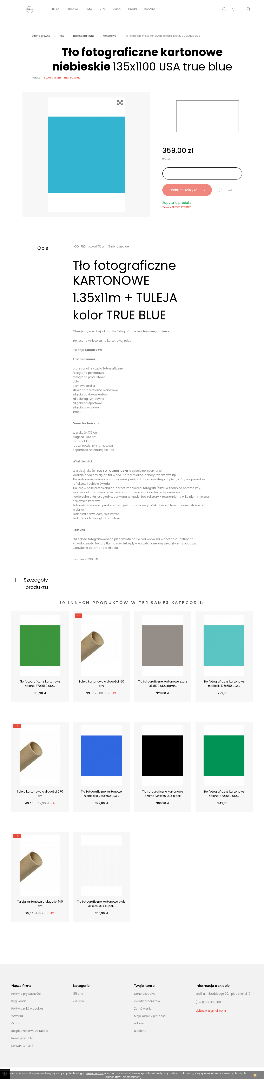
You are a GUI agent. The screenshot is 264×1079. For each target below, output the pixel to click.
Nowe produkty (22, 1038)
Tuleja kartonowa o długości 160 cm (101, 683)
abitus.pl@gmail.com (211, 1011)
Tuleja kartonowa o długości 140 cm (40, 904)
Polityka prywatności (26, 994)
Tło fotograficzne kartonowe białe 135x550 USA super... (101, 904)
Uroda (132, 9)
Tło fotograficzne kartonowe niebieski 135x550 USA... (224, 683)
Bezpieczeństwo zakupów (29, 1031)
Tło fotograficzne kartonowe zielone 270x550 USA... (39, 683)
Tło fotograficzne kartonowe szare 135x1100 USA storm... (162, 683)
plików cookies (94, 1073)
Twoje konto (144, 986)
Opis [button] (42, 248)
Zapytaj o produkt (176, 202)
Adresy (139, 1023)
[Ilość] (202, 173)
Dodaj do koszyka (187, 190)
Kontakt (150, 9)
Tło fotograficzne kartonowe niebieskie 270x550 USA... (101, 793)
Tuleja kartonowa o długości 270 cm (40, 793)
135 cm (78, 994)
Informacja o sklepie (213, 986)
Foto (89, 9)
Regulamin (19, 1001)
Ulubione (140, 1031)
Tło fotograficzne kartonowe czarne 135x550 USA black (162, 793)
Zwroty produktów (147, 1001)
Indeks (36, 77)
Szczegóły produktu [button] (36, 583)
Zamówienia (143, 1008)
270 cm (78, 1001)
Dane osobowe (145, 994)
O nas (15, 1023)
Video (117, 9)
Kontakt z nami (22, 1046)
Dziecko (72, 9)
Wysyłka (17, 1016)
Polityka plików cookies (27, 1008)
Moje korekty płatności (150, 1016)
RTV (102, 9)
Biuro (55, 9)
